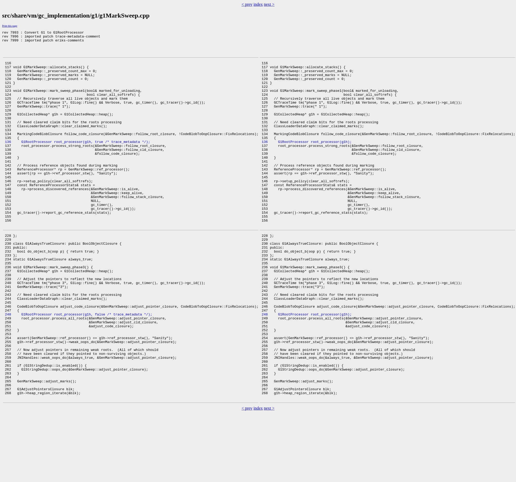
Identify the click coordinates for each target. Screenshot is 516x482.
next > (269, 4)
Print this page (9, 25)
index (258, 4)
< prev (246, 4)
